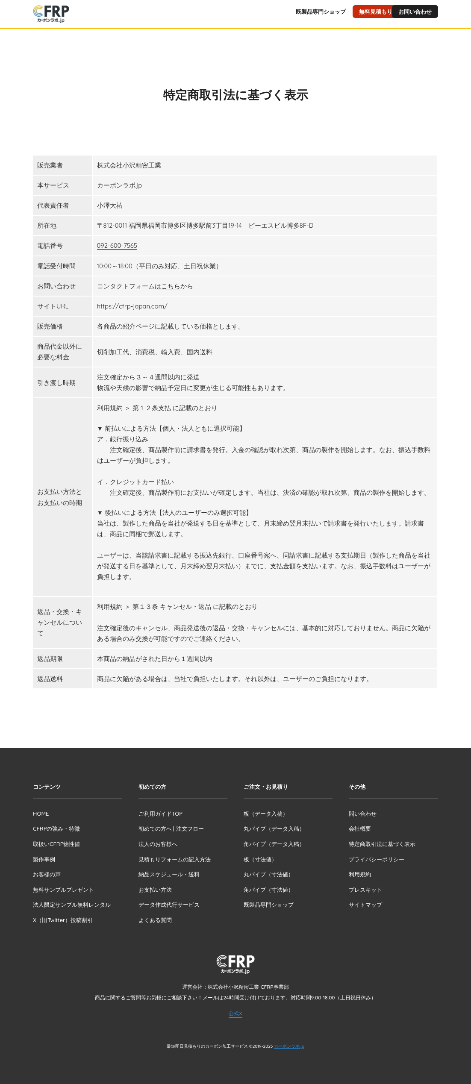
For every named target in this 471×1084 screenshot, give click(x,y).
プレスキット (365, 889)
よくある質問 (155, 919)
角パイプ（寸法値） (269, 889)
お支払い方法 (155, 889)
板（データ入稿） (266, 813)
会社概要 (360, 828)
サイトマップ (365, 904)
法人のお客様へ (157, 843)
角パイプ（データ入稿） (274, 843)
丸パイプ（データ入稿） (274, 828)
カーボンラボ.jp (289, 1046)
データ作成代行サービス (169, 904)
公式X (235, 1013)
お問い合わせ (415, 11)
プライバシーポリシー (376, 858)
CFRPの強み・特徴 (56, 828)
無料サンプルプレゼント (63, 889)
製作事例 (44, 858)
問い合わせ (363, 813)
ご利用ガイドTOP (160, 813)
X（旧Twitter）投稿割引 (63, 919)
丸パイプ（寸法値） (269, 874)
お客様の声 (47, 874)
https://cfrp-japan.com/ (132, 306)
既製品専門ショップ (321, 11)
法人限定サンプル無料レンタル (72, 904)
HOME (41, 813)
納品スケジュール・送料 (169, 874)
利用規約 (360, 874)
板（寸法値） (260, 858)
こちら (170, 286)
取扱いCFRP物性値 (56, 843)
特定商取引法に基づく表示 (382, 843)
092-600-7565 (117, 245)
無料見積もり (375, 11)
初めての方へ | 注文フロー (171, 828)
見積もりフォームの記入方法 (174, 858)
